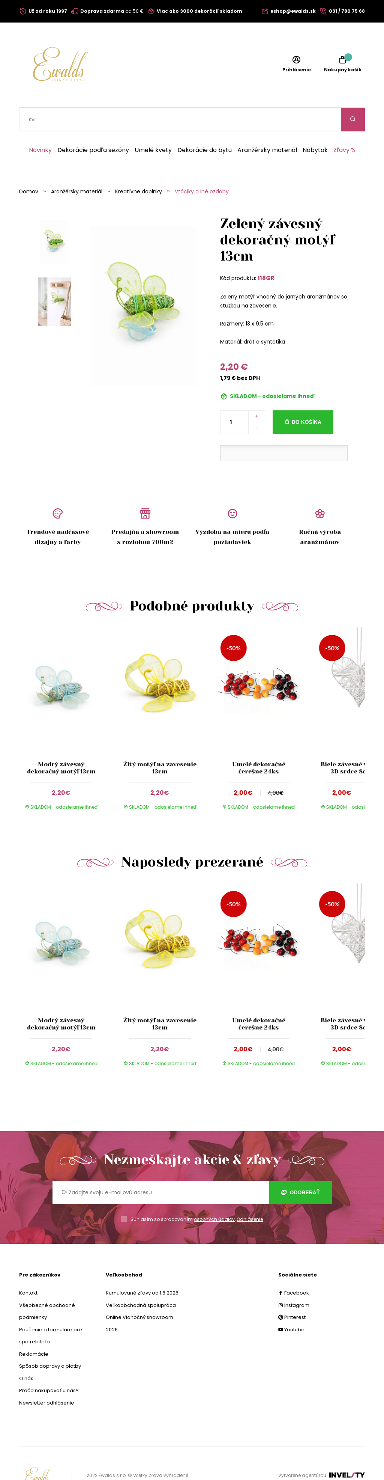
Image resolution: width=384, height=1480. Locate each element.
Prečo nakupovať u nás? (49, 1366)
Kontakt (28, 1269)
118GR (266, 254)
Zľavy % (344, 127)
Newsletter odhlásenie (46, 1379)
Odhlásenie (250, 1195)
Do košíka (306, 398)
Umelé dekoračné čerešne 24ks (258, 744)
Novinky (40, 127)
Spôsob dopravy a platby (50, 1342)
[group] (68, 700)
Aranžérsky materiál (267, 127)
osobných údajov (214, 1195)
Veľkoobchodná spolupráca (141, 1281)
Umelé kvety (153, 127)
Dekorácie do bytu (204, 127)
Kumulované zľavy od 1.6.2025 (142, 1269)
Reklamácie (33, 1330)
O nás (26, 1354)
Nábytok (315, 127)
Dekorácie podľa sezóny (93, 127)
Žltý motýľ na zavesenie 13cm (159, 744)
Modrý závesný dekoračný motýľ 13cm (61, 744)
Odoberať (300, 1169)
